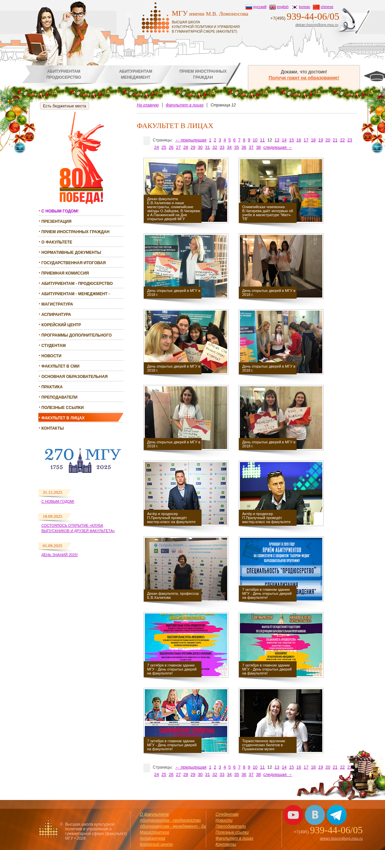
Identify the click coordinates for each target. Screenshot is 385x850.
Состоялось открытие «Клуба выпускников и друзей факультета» (78, 528)
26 (171, 147)
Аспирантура (56, 314)
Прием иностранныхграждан (203, 74)
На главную (148, 105)
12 (269, 139)
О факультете (56, 242)
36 (244, 147)
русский (259, 7)
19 (320, 139)
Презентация (56, 221)
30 (200, 147)
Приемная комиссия (65, 273)
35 (236, 147)
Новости (51, 356)
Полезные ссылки (62, 407)
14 (284, 139)
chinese (327, 7)
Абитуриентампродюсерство (63, 74)
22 (342, 139)
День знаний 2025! (59, 555)
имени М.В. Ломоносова (213, 21)
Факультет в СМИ (60, 366)
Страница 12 (223, 105)
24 (156, 147)
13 (277, 139)
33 (222, 147)
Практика (52, 387)
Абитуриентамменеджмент (135, 74)
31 (207, 147)
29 (192, 147)
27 (178, 147)
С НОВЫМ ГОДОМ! (59, 211)
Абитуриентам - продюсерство (77, 283)
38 (258, 147)
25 (163, 147)
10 (255, 139)
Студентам (53, 345)
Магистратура (57, 304)
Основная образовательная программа (74, 377)
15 (291, 139)
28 (185, 147)
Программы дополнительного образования (76, 336)
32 (215, 147)
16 (298, 139)
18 (313, 139)
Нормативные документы (71, 252)
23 (349, 139)
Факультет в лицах (63, 418)
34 (229, 147)
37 (251, 147)
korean (304, 7)
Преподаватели (59, 397)
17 (306, 139)
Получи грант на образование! (304, 77)
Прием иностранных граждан (75, 232)
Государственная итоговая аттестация (73, 264)
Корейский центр (61, 325)
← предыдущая (191, 139)
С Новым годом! (57, 501)
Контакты (52, 428)
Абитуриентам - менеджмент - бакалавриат (75, 295)
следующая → (277, 147)
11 (262, 139)
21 (335, 139)
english (283, 7)
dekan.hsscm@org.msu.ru (316, 25)
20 (328, 139)
